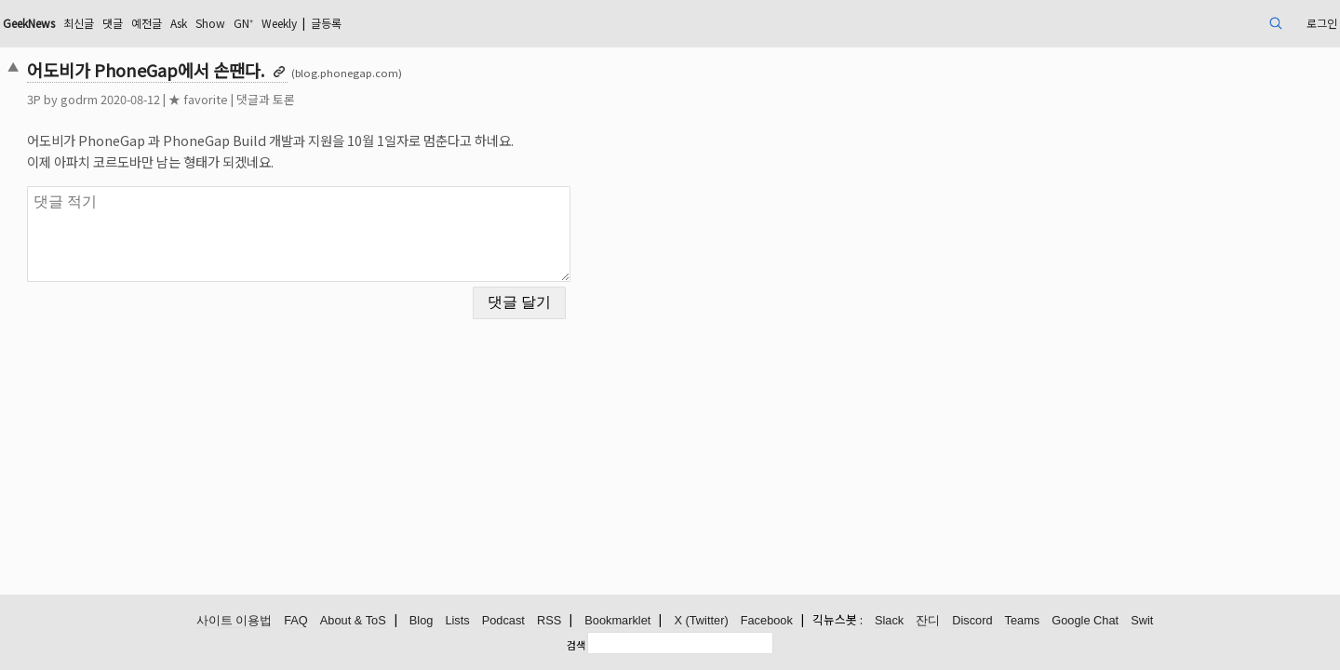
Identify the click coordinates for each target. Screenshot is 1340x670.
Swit (1142, 621)
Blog (421, 621)
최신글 (230, 23)
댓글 (269, 23)
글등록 (521, 23)
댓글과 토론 (395, 99)
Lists (457, 621)
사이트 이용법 (234, 621)
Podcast (503, 621)
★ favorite (327, 99)
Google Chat (1085, 621)
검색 (576, 644)
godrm (208, 99)
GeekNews (170, 23)
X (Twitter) (701, 621)
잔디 (928, 621)
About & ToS (353, 621)
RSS (549, 621)
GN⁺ (421, 23)
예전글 (307, 23)
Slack (889, 621)
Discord (972, 621)
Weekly (464, 23)
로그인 (1185, 23)
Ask (345, 23)
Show (382, 23)
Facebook (767, 621)
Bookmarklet (617, 621)
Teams (1022, 621)
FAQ (296, 621)
